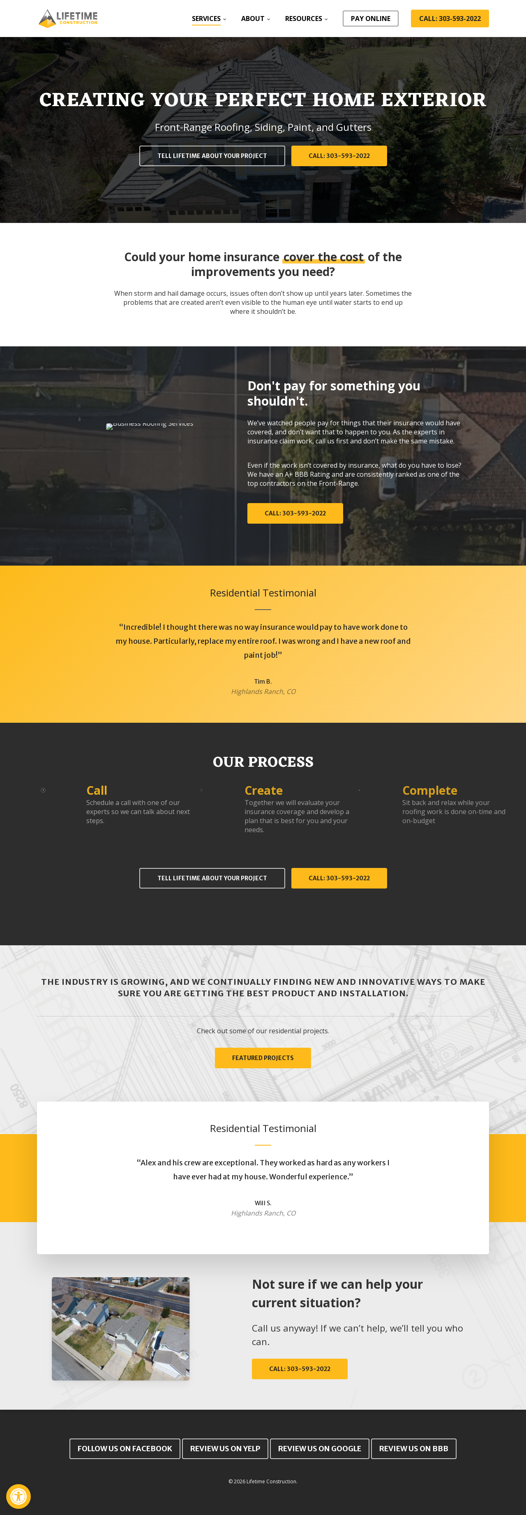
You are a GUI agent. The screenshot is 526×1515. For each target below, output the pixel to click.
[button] (18, 1496)
